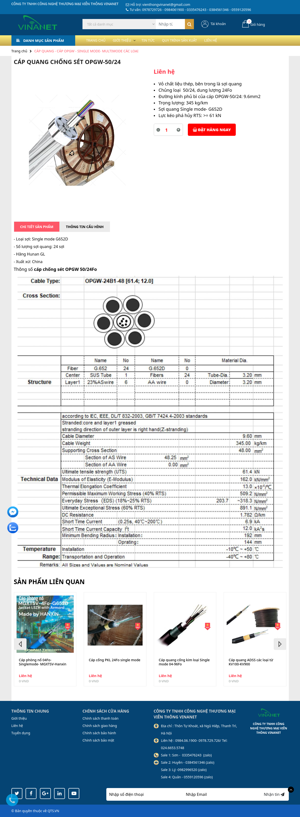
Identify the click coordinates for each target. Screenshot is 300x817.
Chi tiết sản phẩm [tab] (37, 226)
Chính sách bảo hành (99, 733)
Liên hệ (226, 40)
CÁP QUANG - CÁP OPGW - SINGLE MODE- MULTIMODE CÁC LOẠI (86, 51)
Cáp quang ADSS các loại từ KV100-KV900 (251, 662)
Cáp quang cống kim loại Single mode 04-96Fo (184, 662)
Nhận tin (274, 794)
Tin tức (156, 40)
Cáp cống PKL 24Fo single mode (114, 660)
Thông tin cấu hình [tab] (85, 226)
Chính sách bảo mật (98, 740)
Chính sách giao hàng (99, 725)
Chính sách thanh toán (100, 718)
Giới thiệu (126, 40)
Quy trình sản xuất (191, 40)
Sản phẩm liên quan (49, 581)
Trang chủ (97, 40)
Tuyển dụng (20, 733)
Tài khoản (218, 23)
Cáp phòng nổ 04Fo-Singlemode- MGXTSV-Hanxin (42, 662)
